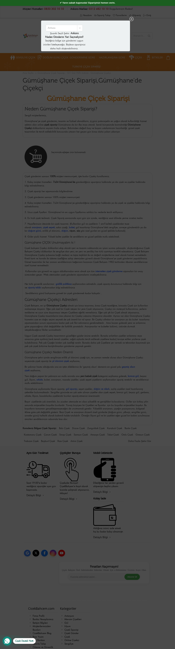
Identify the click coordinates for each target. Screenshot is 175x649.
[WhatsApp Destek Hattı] (19, 641)
